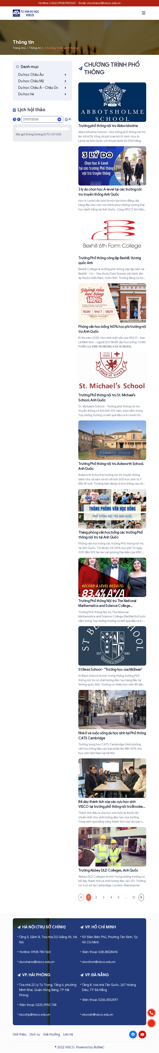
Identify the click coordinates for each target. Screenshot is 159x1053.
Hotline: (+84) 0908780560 (57, 3)
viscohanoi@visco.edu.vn (36, 962)
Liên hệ (68, 1034)
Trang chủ (19, 48)
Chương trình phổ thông (61, 48)
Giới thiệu (19, 1034)
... (126, 897)
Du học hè (43, 94)
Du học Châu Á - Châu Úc (43, 88)
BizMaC (99, 1047)
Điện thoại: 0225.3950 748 (37, 1005)
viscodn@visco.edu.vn (97, 1015)
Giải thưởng (51, 1034)
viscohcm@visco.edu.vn (98, 962)
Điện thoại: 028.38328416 (100, 952)
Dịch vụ (34, 1034)
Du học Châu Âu (43, 75)
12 (133, 897)
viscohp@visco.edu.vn (34, 1015)
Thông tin (35, 48)
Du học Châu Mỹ (43, 81)
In (68, 119)
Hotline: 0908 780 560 (35, 952)
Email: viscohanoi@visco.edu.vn (100, 3)
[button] (143, 13)
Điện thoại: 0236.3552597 (100, 1000)
